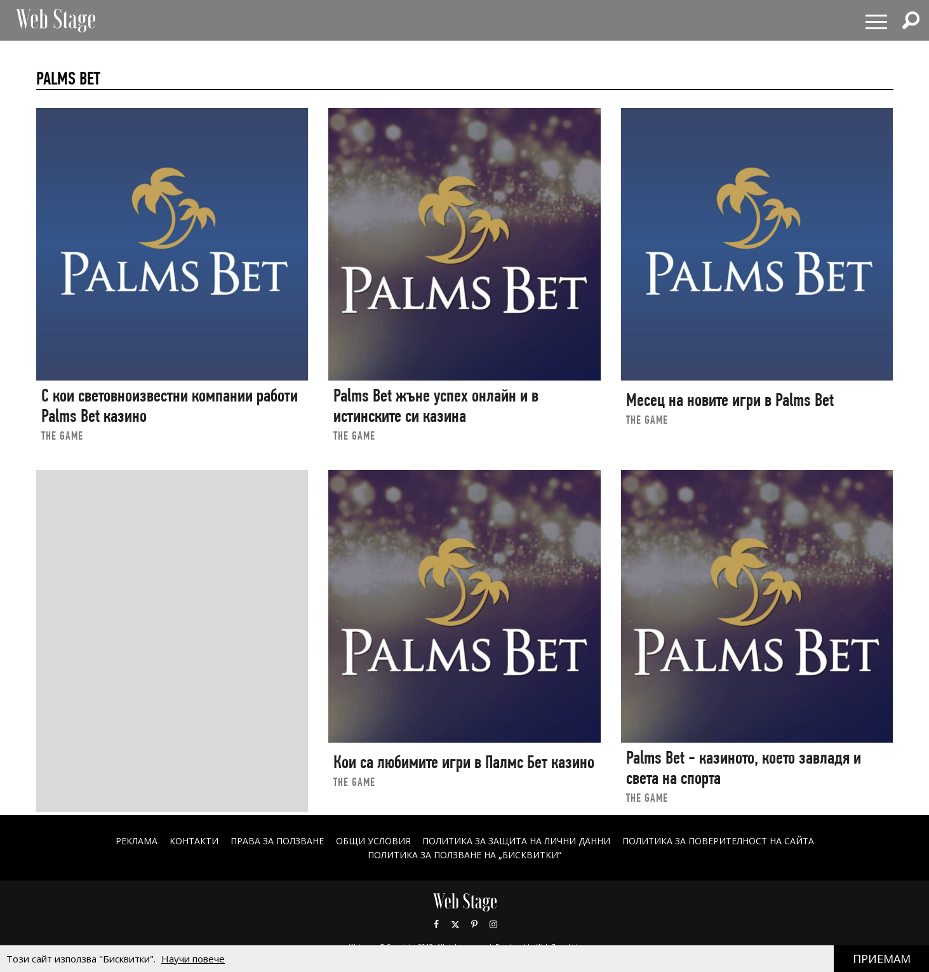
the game (62, 435)
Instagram (493, 924)
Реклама (136, 841)
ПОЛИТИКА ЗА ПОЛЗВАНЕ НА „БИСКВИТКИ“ (464, 855)
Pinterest (474, 924)
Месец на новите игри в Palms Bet (730, 399)
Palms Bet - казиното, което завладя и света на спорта (743, 767)
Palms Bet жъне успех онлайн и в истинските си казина (435, 405)
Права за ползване (277, 841)
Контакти (194, 841)
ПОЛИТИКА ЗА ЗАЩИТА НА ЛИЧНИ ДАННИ (516, 841)
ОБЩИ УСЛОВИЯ (373, 841)
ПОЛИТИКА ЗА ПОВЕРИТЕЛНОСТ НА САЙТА (718, 841)
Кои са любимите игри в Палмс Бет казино (463, 762)
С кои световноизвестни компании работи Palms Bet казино (169, 405)
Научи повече (193, 958)
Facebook (436, 924)
